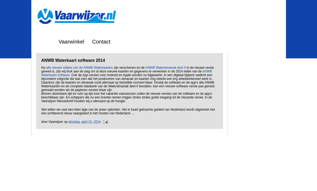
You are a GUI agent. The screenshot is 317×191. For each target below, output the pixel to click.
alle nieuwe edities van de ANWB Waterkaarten (79, 68)
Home (44, 42)
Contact (101, 42)
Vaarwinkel (71, 42)
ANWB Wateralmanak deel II (165, 68)
